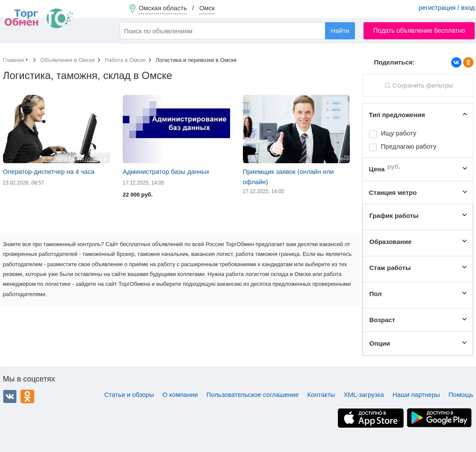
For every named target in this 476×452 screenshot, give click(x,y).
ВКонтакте (10, 396)
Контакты (321, 394)
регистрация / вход (447, 7)
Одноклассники (27, 396)
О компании (180, 394)
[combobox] (237, 30)
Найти (340, 30)
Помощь (461, 394)
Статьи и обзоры (129, 394)
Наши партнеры (416, 394)
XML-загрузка (363, 394)
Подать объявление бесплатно (419, 30)
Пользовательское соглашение (253, 394)
